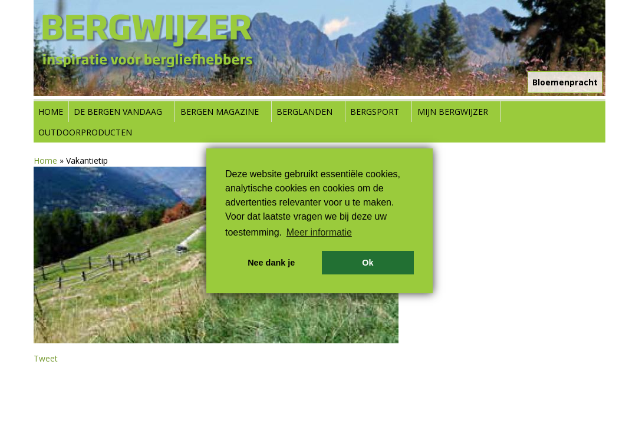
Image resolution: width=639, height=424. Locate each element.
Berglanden (304, 111)
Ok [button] (367, 262)
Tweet (46, 358)
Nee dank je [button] (271, 262)
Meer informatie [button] (319, 232)
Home (50, 111)
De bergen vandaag (118, 111)
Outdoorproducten (85, 132)
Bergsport (374, 111)
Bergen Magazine (219, 111)
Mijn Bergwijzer (452, 111)
